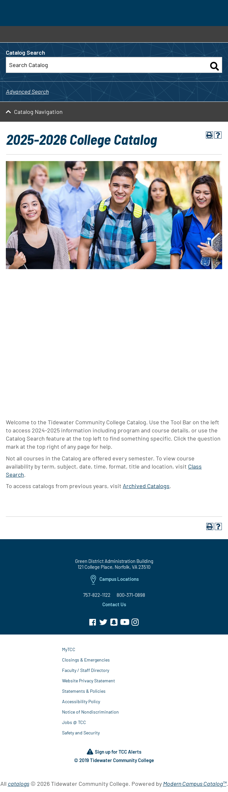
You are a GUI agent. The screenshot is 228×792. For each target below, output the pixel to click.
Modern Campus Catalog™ (194, 783)
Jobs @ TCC (74, 722)
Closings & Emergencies (86, 659)
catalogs (18, 783)
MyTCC (68, 649)
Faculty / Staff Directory (85, 670)
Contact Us (114, 604)
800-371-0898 (131, 595)
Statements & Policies (84, 691)
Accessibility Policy (81, 701)
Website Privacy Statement (88, 680)
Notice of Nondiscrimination (90, 712)
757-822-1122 (96, 595)
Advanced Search (27, 91)
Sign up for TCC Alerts (114, 752)
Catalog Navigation (38, 111)
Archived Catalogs (146, 485)
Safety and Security (81, 732)
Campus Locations (114, 580)
